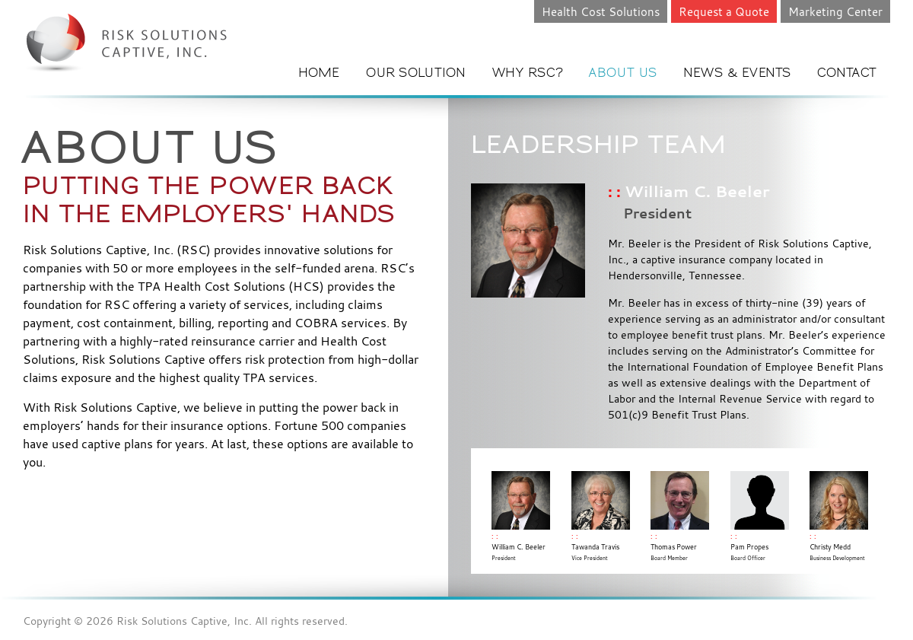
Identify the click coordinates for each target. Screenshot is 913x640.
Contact (847, 73)
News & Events (737, 73)
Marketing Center (835, 11)
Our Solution (416, 73)
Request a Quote (724, 11)
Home (319, 73)
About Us (623, 73)
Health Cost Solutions (601, 11)
